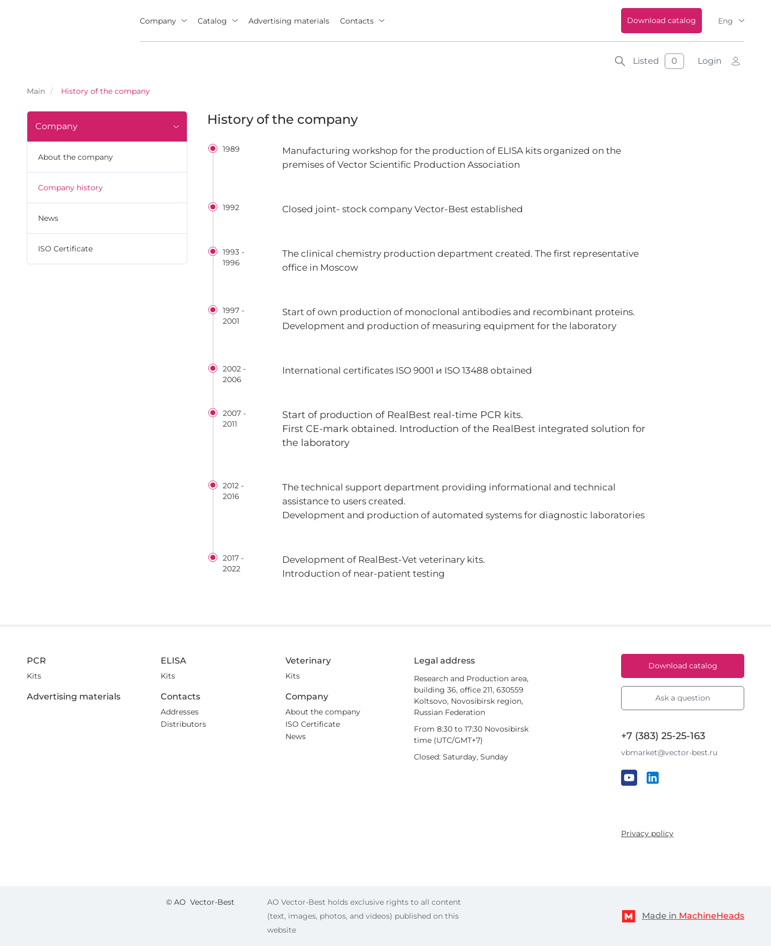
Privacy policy (647, 833)
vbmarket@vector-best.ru (669, 752)
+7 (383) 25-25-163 (663, 736)
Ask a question (682, 698)
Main (36, 91)
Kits (34, 676)
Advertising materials (288, 21)
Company (158, 21)
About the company (75, 157)
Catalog (212, 21)
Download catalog (661, 20)
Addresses (180, 712)
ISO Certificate (65, 249)
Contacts (357, 21)
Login (710, 61)
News (48, 218)
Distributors (183, 724)
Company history (70, 187)
